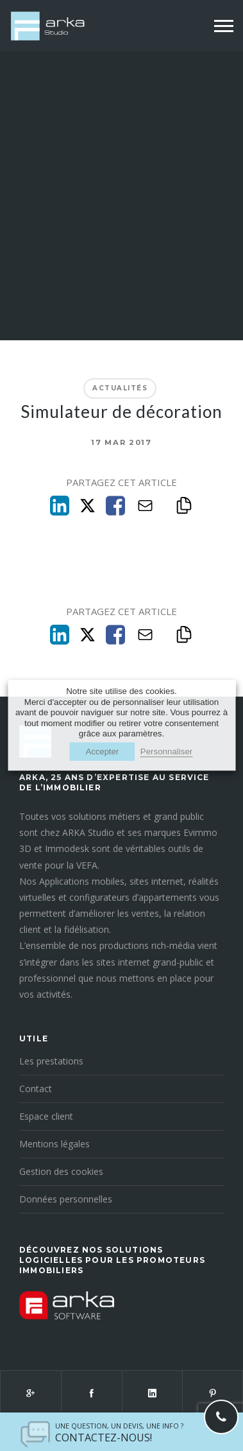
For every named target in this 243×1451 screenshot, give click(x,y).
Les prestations (51, 1061)
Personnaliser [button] (166, 752)
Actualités (119, 388)
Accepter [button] (102, 752)
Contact (35, 1088)
